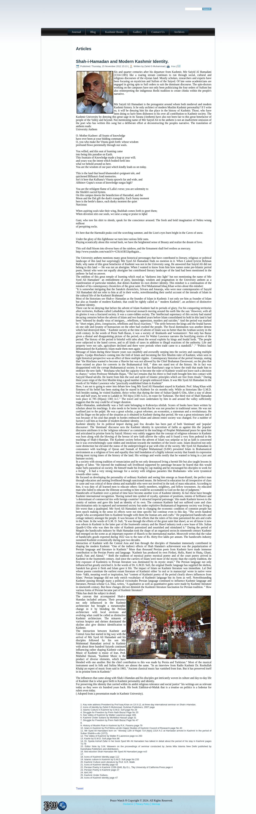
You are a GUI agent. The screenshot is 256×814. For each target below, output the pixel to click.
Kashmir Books (114, 31)
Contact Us (158, 31)
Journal (76, 31)
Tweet (79, 788)
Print (171, 66)
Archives (179, 31)
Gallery (137, 31)
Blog (93, 31)
